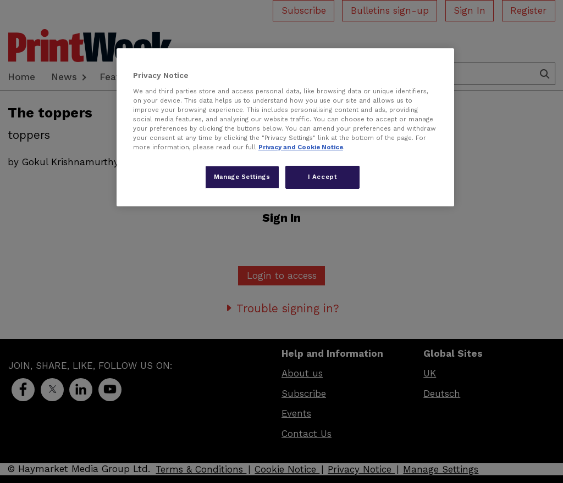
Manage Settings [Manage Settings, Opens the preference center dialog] (242, 177)
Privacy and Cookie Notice (300, 147)
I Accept (323, 177)
